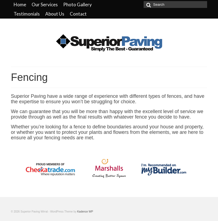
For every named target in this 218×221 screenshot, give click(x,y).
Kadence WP (85, 211)
